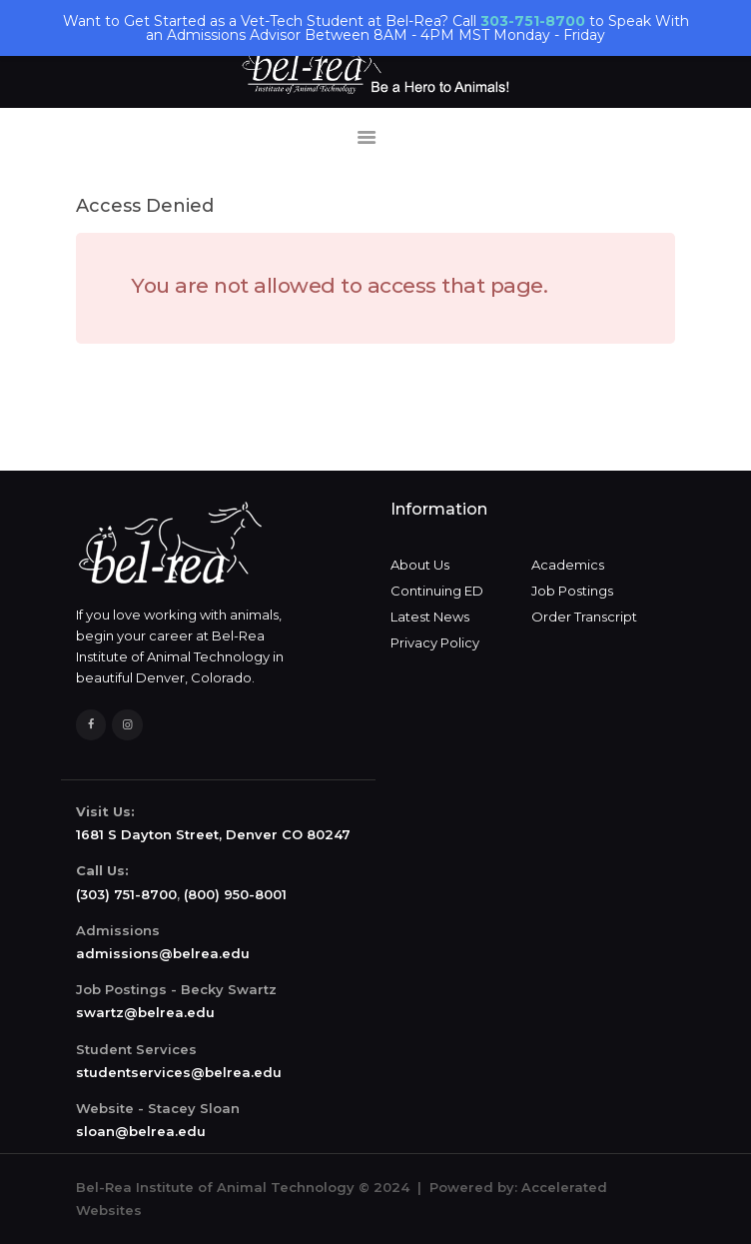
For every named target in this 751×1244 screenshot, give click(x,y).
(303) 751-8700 (126, 894)
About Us (419, 565)
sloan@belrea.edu (141, 1131)
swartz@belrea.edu (145, 1012)
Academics (567, 565)
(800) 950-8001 (235, 894)
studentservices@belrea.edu (179, 1072)
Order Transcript (584, 616)
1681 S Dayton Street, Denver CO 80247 (213, 834)
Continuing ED (436, 591)
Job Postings (572, 591)
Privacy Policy (434, 642)
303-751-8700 (532, 21)
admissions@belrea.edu (163, 953)
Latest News (429, 616)
